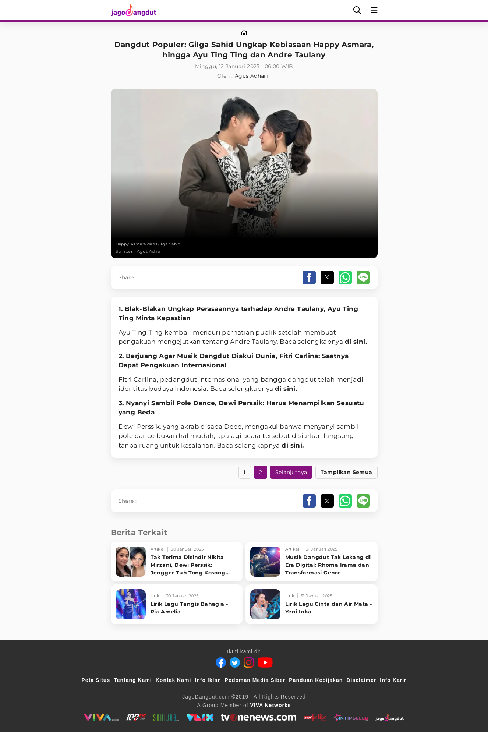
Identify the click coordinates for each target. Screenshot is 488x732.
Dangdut (214, 356)
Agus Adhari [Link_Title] (251, 76)
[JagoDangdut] (389, 717)
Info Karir (393, 680)
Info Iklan (208, 680)
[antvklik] (315, 717)
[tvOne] (258, 717)
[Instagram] (249, 662)
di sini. (356, 341)
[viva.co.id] (101, 717)
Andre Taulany (299, 308)
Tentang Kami (133, 680)
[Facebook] (221, 662)
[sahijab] (166, 717)
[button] (309, 277)
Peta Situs (96, 680)
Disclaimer (361, 680)
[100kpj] (136, 717)
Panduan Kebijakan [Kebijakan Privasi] (316, 680)
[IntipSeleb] (351, 717)
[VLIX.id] (200, 717)
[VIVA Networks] (270, 705)
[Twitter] (235, 662)
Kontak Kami (173, 680)
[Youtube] (265, 662)
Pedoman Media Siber (255, 680)
